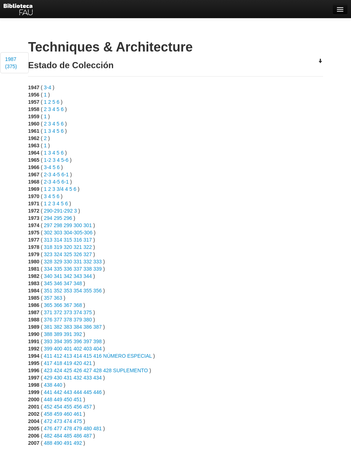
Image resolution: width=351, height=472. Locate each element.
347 (68, 283)
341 (58, 276)
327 (87, 254)
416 (97, 356)
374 (78, 312)
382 (58, 327)
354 (78, 291)
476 (48, 428)
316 (78, 240)
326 (78, 254)
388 (48, 334)
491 (68, 443)
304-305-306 (78, 232)
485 (68, 436)
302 (48, 232)
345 (48, 283)
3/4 (60, 189)
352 (58, 291)
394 (58, 341)
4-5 (56, 174)
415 (87, 356)
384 (78, 327)
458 (48, 414)
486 (78, 436)
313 (48, 240)
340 (48, 276)
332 (87, 261)
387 (97, 327)
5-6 (65, 160)
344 (87, 276)
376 (48, 320)
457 (87, 407)
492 (78, 443)
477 (58, 428)
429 (48, 378)
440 (58, 385)
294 (48, 218)
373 (68, 312)
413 (68, 356)
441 (48, 392)
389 (58, 334)
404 (97, 349)
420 (78, 363)
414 (78, 356)
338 (87, 269)
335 (58, 269)
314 (58, 240)
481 (97, 428)
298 (58, 225)
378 (68, 320)
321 (78, 247)
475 (78, 421)
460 (68, 414)
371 (48, 312)
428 (97, 370)
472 (48, 421)
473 (58, 421)
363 (58, 298)
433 (87, 378)
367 (68, 305)
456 (78, 407)
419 (68, 363)
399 (48, 349)
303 (58, 232)
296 (68, 218)
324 (58, 254)
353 (68, 291)
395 (68, 341)
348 (78, 283)
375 (87, 312)
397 (87, 341)
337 (78, 269)
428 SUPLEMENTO (125, 370)
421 (87, 363)
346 (58, 283)
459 (58, 414)
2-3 (47, 174)
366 (58, 305)
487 (87, 436)
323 (48, 254)
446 (97, 392)
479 (78, 428)
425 (68, 370)
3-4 (47, 87)
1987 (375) (11, 62)
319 (58, 247)
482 (48, 436)
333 (97, 261)
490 (58, 443)
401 (68, 349)
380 (87, 320)
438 (48, 385)
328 (48, 261)
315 (68, 240)
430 (58, 378)
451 (78, 399)
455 (68, 407)
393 (48, 341)
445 (87, 392)
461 (78, 414)
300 (78, 225)
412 (58, 356)
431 (68, 378)
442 (58, 392)
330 (68, 261)
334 (48, 269)
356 (97, 291)
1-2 (47, 160)
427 (87, 370)
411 (48, 356)
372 (58, 312)
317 (87, 240)
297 (48, 225)
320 (68, 247)
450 (68, 399)
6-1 (65, 174)
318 (48, 247)
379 (78, 320)
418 (58, 363)
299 (68, 225)
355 (87, 291)
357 (48, 298)
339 (97, 269)
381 (48, 327)
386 (87, 327)
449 (58, 399)
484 (58, 436)
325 (68, 254)
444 (78, 392)
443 (68, 392)
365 (48, 305)
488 (48, 443)
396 (78, 341)
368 (78, 305)
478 (68, 428)
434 (97, 378)
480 (87, 428)
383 (68, 327)
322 (87, 247)
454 (58, 407)
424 (58, 370)
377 (58, 320)
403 (87, 349)
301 (87, 225)
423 (48, 370)
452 (48, 407)
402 (78, 349)
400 (58, 349)
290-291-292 (58, 211)
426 (78, 370)
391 (68, 334)
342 (68, 276)
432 (78, 378)
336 (68, 269)
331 (78, 261)
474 (68, 421)
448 (48, 399)
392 (78, 334)
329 (58, 261)
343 (78, 276)
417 (48, 363)
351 (48, 291)
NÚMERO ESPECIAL (127, 356)
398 (97, 341)
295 (58, 218)
